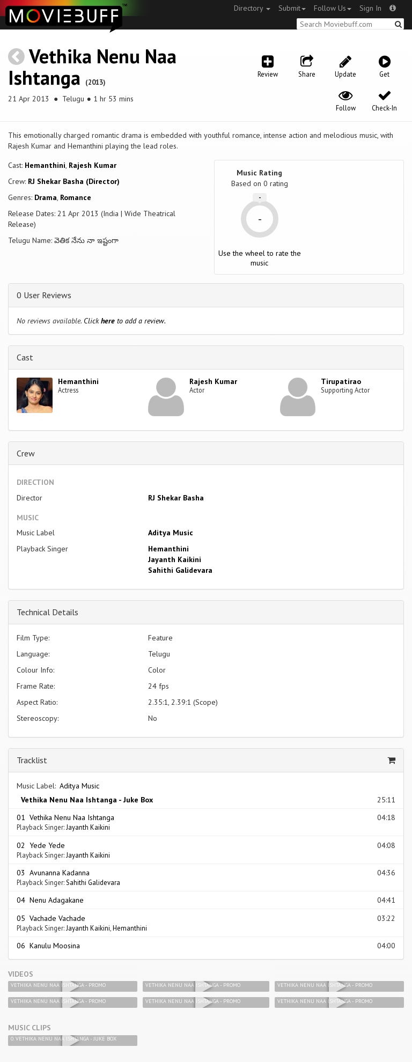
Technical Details (47, 612)
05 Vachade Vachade (51, 918)
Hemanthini (45, 165)
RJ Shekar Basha (176, 498)
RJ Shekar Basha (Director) (74, 181)
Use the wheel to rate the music (259, 258)
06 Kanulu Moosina (48, 945)
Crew (26, 453)
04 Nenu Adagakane (50, 900)
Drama (45, 197)
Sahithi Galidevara (180, 570)
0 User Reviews (44, 295)
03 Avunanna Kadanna (53, 872)
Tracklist (32, 760)
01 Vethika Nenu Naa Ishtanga (65, 817)
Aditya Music (170, 532)
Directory (252, 8)
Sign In (370, 8)
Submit (292, 8)
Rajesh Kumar (92, 165)
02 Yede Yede (41, 845)
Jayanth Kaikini (174, 559)
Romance (75, 197)
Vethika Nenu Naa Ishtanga (92, 66)
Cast (25, 357)
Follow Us (332, 8)
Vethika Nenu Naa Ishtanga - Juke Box (85, 800)
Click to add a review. (125, 321)
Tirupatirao (341, 381)
